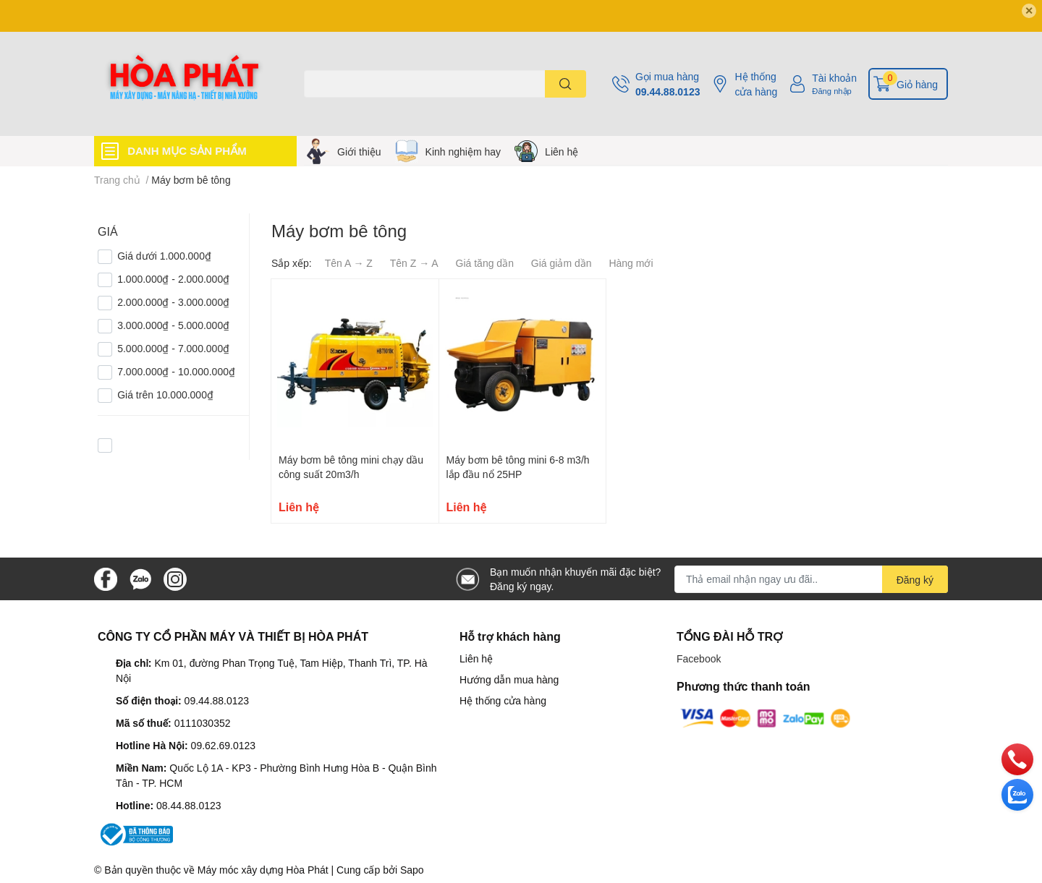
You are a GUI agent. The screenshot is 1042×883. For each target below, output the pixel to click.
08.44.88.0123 (188, 805)
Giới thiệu (359, 151)
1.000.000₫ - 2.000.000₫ (173, 279)
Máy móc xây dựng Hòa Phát (263, 869)
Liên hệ (561, 151)
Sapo (412, 869)
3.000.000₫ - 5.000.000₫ (173, 325)
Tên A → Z (349, 263)
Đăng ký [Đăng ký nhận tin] (915, 579)
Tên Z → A (414, 263)
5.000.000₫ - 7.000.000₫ (173, 348)
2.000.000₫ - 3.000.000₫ (173, 302)
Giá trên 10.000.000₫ (165, 394)
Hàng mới (631, 263)
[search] (565, 84)
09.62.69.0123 (223, 745)
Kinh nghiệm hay (463, 151)
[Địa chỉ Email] (811, 579)
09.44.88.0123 (667, 91)
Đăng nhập (832, 90)
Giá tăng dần (485, 263)
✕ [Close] (1029, 10)
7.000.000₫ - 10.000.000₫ (176, 371)
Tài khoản (834, 78)
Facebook (699, 658)
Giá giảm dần (561, 263)
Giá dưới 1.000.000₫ (164, 255)
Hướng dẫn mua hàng (509, 679)
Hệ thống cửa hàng (755, 84)
